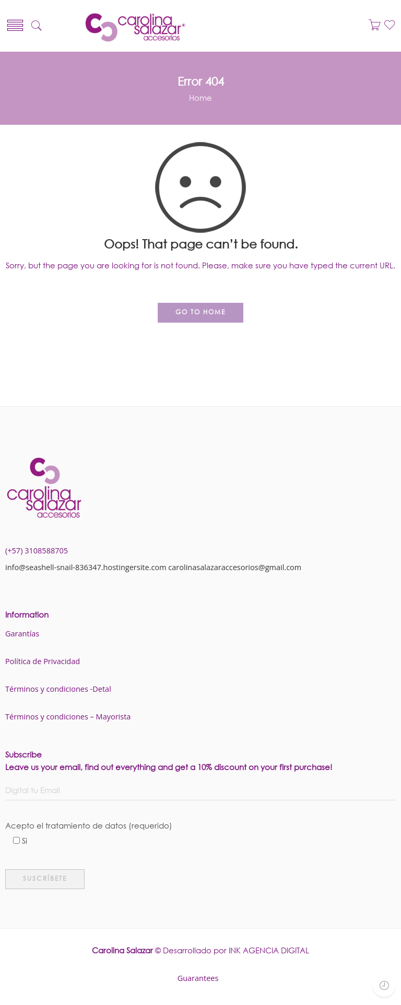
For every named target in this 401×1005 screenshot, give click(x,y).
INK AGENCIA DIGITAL (269, 950)
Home (200, 97)
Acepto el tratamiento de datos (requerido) (200, 827)
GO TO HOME (200, 312)
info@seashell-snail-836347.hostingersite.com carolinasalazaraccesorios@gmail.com (153, 567)
